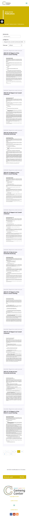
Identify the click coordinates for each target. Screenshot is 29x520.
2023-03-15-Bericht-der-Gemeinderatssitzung (11, 252)
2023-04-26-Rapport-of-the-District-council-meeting (11, 53)
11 (21, 451)
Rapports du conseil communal (15, 50)
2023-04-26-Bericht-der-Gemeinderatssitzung (11, 133)
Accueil (7, 24)
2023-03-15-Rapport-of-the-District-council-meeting (11, 173)
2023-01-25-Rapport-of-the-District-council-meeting (11, 292)
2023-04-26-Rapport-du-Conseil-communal (13, 93)
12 (4, 454)
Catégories (6, 39)
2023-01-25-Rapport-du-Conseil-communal (13, 332)
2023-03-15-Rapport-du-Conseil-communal (13, 213)
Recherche (5, 34)
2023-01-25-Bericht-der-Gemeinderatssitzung (11, 372)
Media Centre (9, 12)
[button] (2, 22)
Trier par (5, 45)
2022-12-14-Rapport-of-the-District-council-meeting (11, 412)
